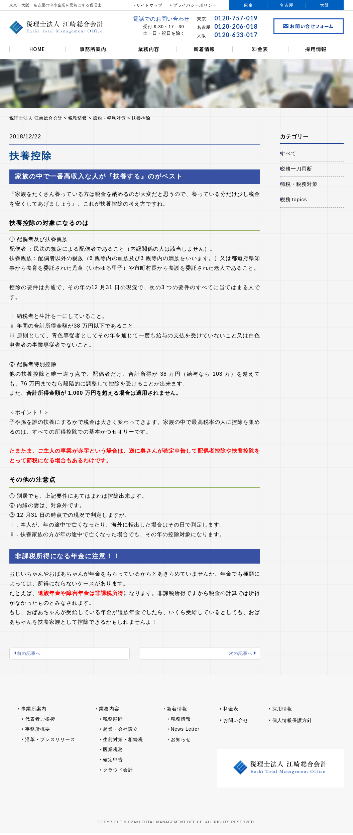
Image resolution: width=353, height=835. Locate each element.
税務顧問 (113, 720)
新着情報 (204, 48)
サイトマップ (149, 5)
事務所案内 (93, 48)
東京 (248, 5)
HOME (37, 48)
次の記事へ (238, 654)
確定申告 (113, 761)
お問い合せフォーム (308, 26)
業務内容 (148, 48)
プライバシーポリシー (195, 5)
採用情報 (316, 48)
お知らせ (181, 741)
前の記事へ (30, 654)
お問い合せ (235, 722)
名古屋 (286, 5)
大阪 (324, 5)
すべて (292, 154)
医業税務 (113, 751)
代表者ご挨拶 (40, 720)
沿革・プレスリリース (50, 741)
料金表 (260, 48)
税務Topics (298, 208)
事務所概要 (37, 731)
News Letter (185, 731)
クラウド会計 (118, 771)
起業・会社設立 (120, 731)
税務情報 (181, 720)
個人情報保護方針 (292, 722)
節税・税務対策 (304, 190)
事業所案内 (34, 710)
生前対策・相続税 (123, 741)
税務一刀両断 (301, 172)
